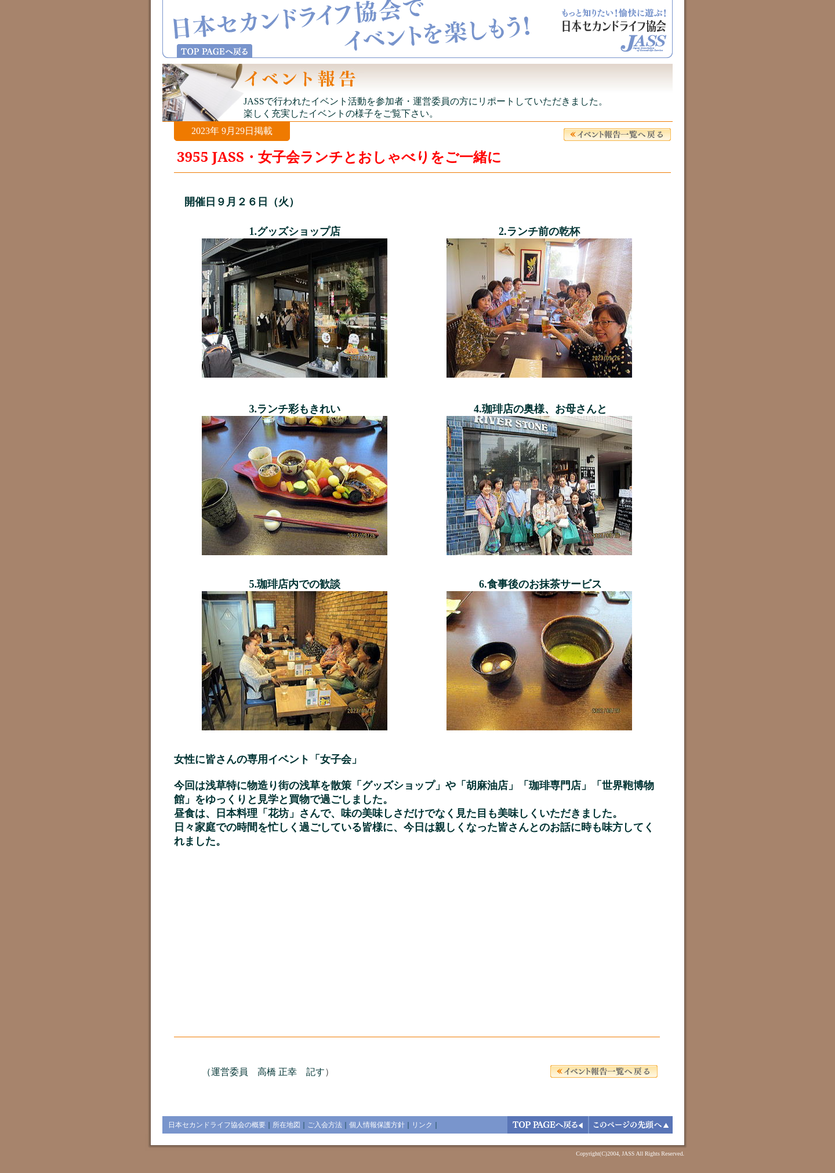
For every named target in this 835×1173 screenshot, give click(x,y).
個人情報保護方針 (377, 1125)
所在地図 (286, 1125)
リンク (422, 1125)
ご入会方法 (324, 1125)
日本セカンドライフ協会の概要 (217, 1125)
